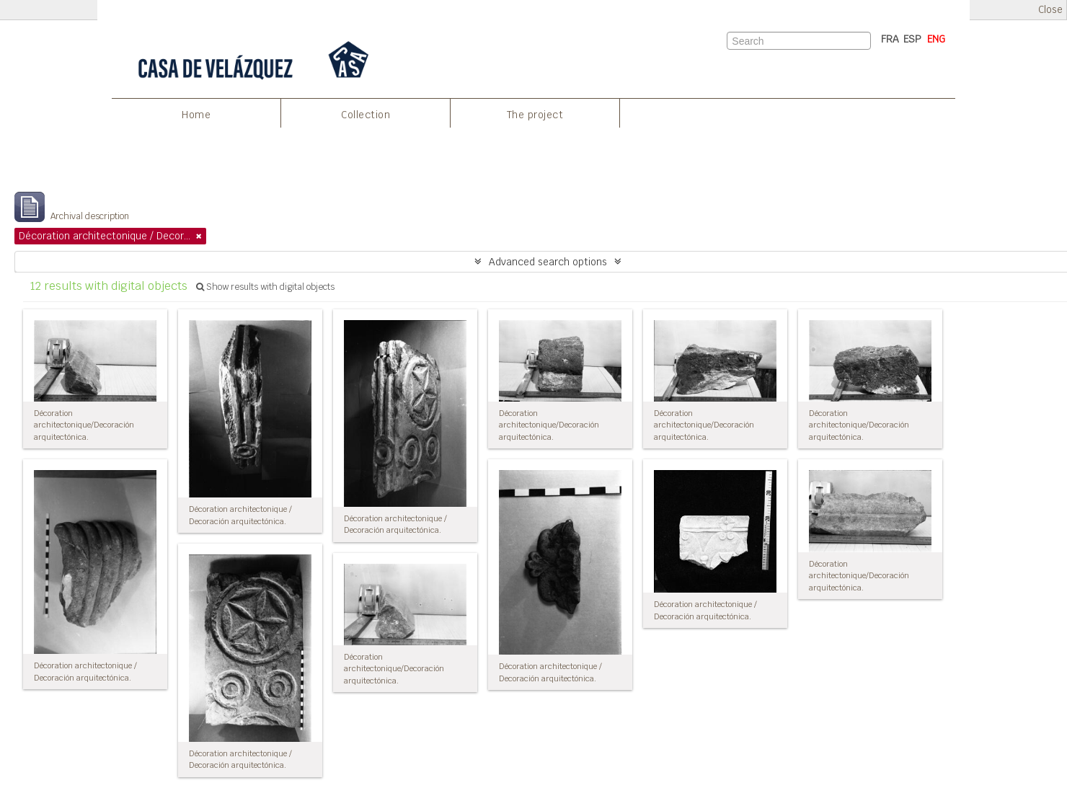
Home (196, 114)
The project (535, 114)
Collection (365, 114)
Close (1050, 10)
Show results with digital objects (265, 287)
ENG (936, 38)
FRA (890, 38)
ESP (912, 38)
